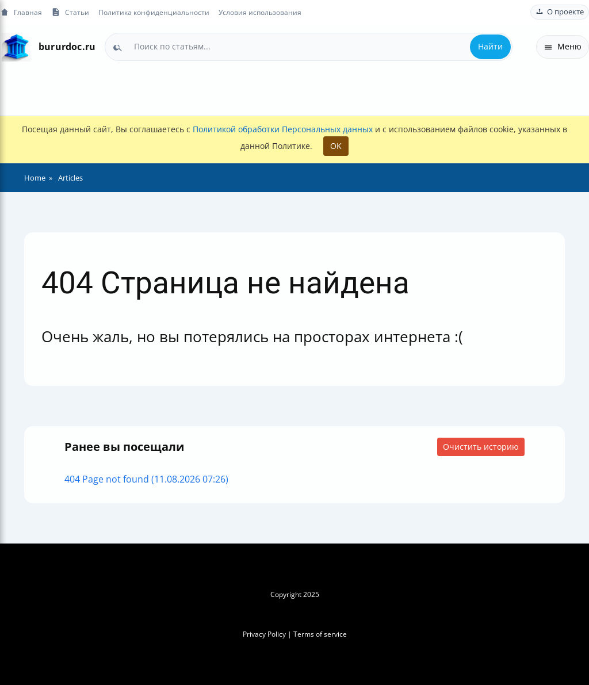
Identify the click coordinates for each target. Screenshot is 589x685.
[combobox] (308, 46)
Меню (563, 46)
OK (336, 145)
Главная (21, 12)
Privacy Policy (264, 634)
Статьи (70, 12)
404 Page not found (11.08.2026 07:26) (146, 479)
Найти (490, 46)
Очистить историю (481, 446)
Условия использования (260, 12)
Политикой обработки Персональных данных (283, 129)
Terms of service (320, 634)
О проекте (560, 12)
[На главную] (16, 47)
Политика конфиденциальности (153, 12)
